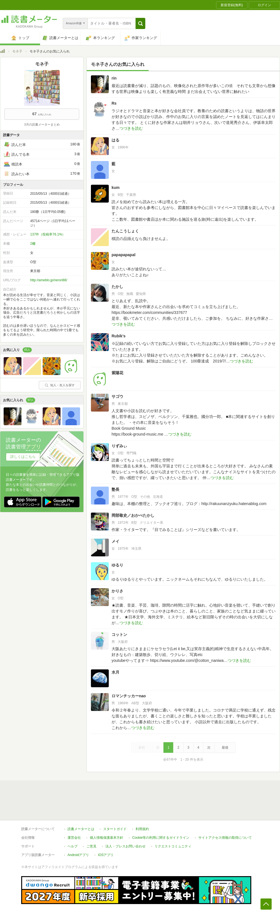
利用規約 (142, 829)
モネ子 (17, 51)
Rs (114, 103)
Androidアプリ (78, 855)
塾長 (115, 489)
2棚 (32, 244)
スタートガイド (115, 829)
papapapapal (124, 255)
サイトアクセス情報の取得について (225, 837)
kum (116, 187)
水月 (115, 672)
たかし (117, 286)
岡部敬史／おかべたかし (133, 515)
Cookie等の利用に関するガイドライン (160, 837)
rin (114, 78)
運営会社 (74, 837)
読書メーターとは (80, 829)
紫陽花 (117, 373)
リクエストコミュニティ (173, 846)
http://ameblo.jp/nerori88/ (48, 280)
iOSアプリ (106, 855)
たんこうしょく (125, 231)
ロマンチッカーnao (129, 696)
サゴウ (117, 396)
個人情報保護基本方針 (106, 837)
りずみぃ (119, 446)
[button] (140, 23)
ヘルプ (72, 846)
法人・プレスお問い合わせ (125, 846)
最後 (225, 747)
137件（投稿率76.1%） (47, 234)
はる (115, 140)
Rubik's (118, 336)
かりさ (117, 591)
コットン (119, 634)
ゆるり (117, 565)
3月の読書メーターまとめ (41, 124)
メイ (115, 541)
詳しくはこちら (23, 457)
